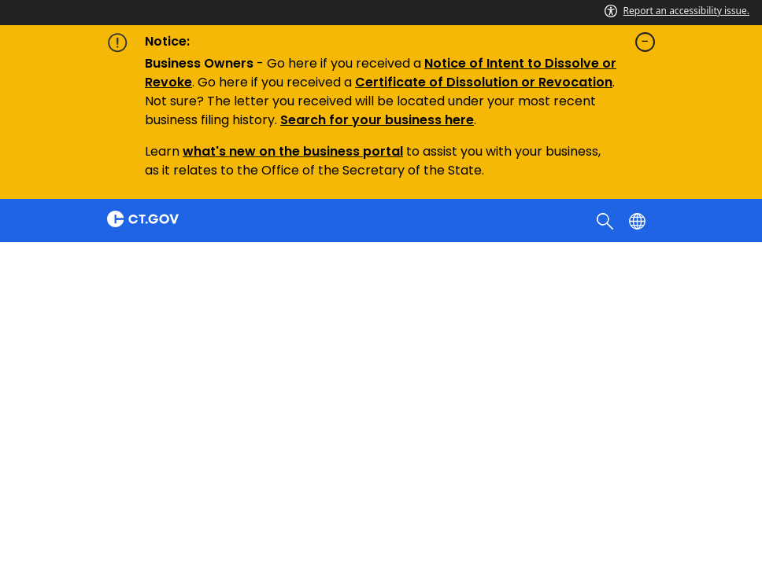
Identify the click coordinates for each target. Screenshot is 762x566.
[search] (606, 220)
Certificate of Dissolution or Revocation (483, 82)
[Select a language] (639, 220)
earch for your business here (381, 120)
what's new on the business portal (293, 151)
